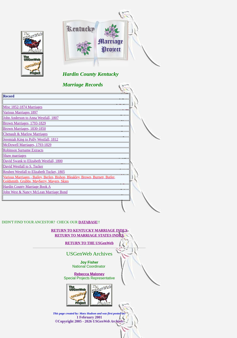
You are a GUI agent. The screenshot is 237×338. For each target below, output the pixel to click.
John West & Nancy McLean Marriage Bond (35, 192)
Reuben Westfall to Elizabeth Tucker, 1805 (34, 172)
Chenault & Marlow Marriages (25, 134)
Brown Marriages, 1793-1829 (24, 123)
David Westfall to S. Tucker (23, 166)
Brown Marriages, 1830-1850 (24, 128)
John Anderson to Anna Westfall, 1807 (30, 118)
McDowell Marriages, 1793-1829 (27, 145)
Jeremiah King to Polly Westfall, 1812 (30, 139)
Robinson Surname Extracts (23, 150)
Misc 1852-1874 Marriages (22, 107)
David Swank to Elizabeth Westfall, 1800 (33, 161)
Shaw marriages (14, 155)
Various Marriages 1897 (20, 112)
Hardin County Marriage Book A (27, 186)
